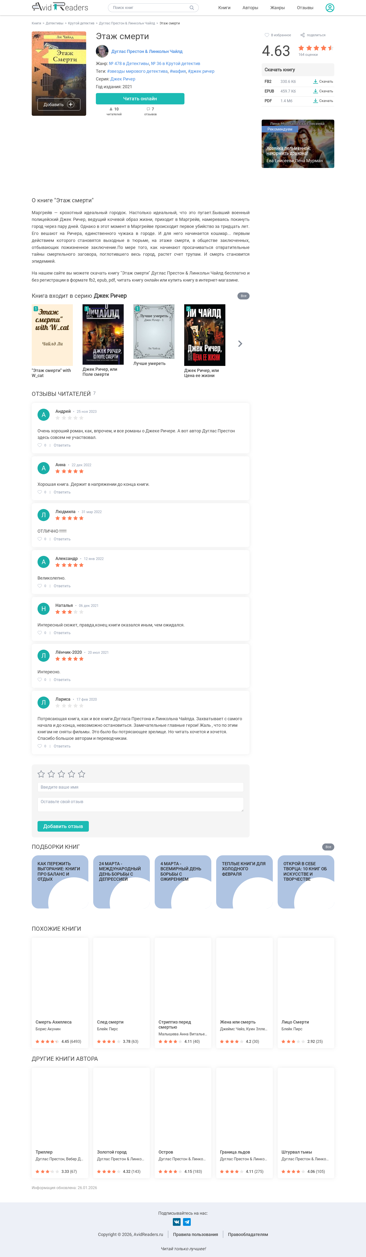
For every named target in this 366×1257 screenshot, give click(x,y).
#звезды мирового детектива (137, 71)
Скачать (325, 81)
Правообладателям (248, 1234)
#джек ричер (201, 71)
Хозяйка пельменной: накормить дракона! (289, 151)
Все (243, 296)
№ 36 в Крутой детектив (175, 63)
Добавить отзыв (64, 827)
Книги (224, 7)
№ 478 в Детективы (129, 63)
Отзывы (305, 7)
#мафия (178, 71)
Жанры (277, 7)
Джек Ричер (122, 78)
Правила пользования (195, 1234)
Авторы (250, 7)
